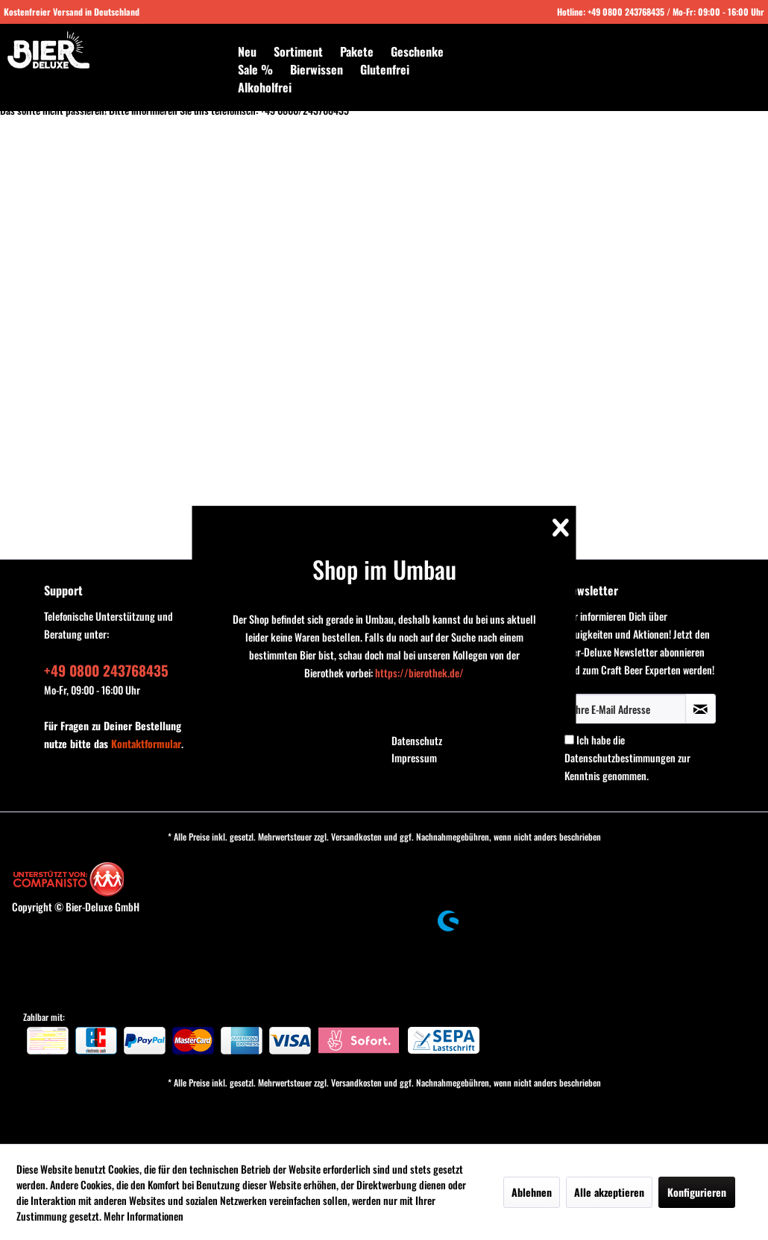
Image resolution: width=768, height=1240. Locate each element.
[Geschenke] (417, 51)
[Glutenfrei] (384, 69)
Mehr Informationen (143, 1216)
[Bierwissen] (316, 69)
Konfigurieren (696, 1192)
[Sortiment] (298, 51)
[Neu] (247, 51)
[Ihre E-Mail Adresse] (625, 709)
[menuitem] (247, 51)
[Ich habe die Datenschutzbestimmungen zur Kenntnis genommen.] (569, 739)
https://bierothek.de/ (419, 672)
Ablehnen (532, 1192)
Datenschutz (416, 740)
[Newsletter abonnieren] (700, 709)
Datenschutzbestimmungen (620, 757)
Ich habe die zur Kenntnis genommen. (627, 757)
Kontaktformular (146, 743)
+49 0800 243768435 (626, 11)
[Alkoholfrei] (265, 87)
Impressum (414, 757)
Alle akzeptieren (609, 1192)
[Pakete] (357, 51)
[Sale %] (255, 69)
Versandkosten (356, 836)
